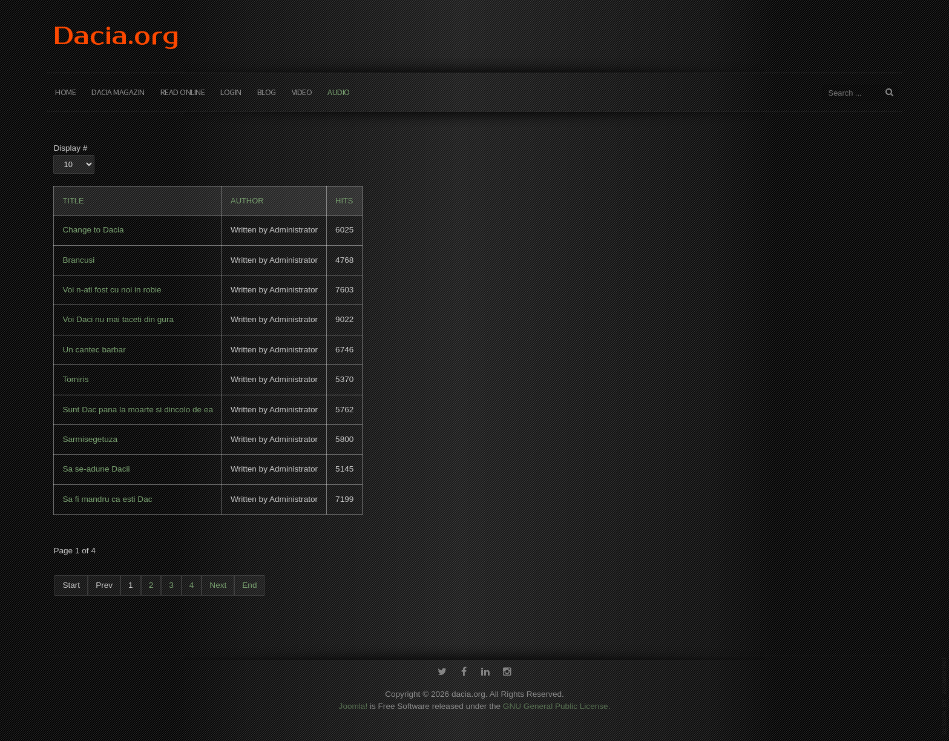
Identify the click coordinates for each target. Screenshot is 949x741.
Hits (344, 200)
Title (73, 200)
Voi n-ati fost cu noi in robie (111, 289)
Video (302, 92)
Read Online (182, 92)
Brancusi (78, 260)
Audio (338, 92)
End (249, 585)
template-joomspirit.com (944, 695)
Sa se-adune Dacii (96, 468)
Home (65, 92)
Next (217, 585)
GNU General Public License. (557, 704)
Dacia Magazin (118, 92)
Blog (266, 92)
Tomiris (75, 379)
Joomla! (353, 704)
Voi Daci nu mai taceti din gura (118, 319)
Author (247, 200)
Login (230, 92)
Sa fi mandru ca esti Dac (107, 499)
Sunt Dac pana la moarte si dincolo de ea (137, 409)
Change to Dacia (92, 229)
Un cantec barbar (93, 349)
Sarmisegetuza (89, 439)
